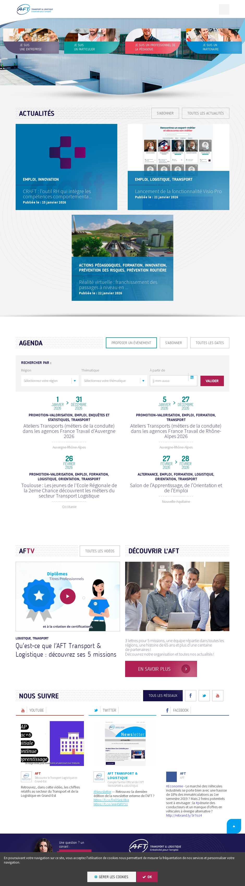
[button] (192, 377)
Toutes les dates (210, 343)
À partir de (157, 370)
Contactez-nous (75, 843)
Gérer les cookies (113, 877)
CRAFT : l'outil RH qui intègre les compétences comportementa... (57, 193)
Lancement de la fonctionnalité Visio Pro (179, 192)
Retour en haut (232, 814)
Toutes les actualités (205, 113)
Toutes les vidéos (99, 540)
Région (26, 370)
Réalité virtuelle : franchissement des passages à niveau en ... (118, 283)
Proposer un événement (131, 343)
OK (150, 877)
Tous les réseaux (163, 685)
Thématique (90, 370)
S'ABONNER (165, 113)
